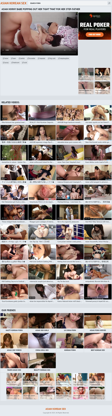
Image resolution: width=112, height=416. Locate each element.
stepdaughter (64, 58)
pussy (7, 62)
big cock (52, 58)
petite (22, 58)
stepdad (42, 58)
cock (25, 62)
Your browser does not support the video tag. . (39, 33)
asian (6, 58)
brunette (32, 58)
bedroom (16, 62)
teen (14, 58)
